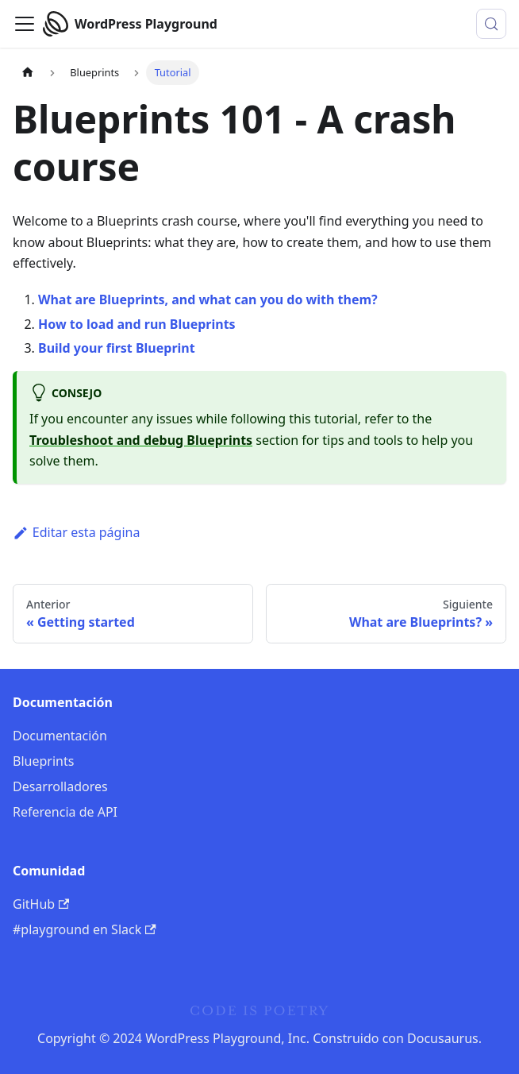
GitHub (41, 904)
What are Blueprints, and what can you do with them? (208, 299)
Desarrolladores (60, 786)
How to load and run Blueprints (137, 324)
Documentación (60, 735)
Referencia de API (65, 812)
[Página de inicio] (28, 72)
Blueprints (43, 761)
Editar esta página (76, 532)
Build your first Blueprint (116, 348)
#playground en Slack (84, 929)
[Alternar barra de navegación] (25, 24)
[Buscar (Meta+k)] (491, 24)
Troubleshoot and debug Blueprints (140, 440)
